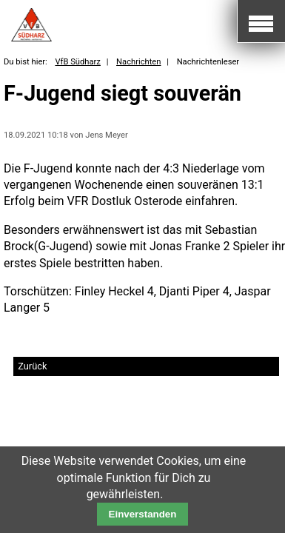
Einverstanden (143, 514)
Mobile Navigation (261, 21)
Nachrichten (138, 62)
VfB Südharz (77, 62)
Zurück (32, 366)
